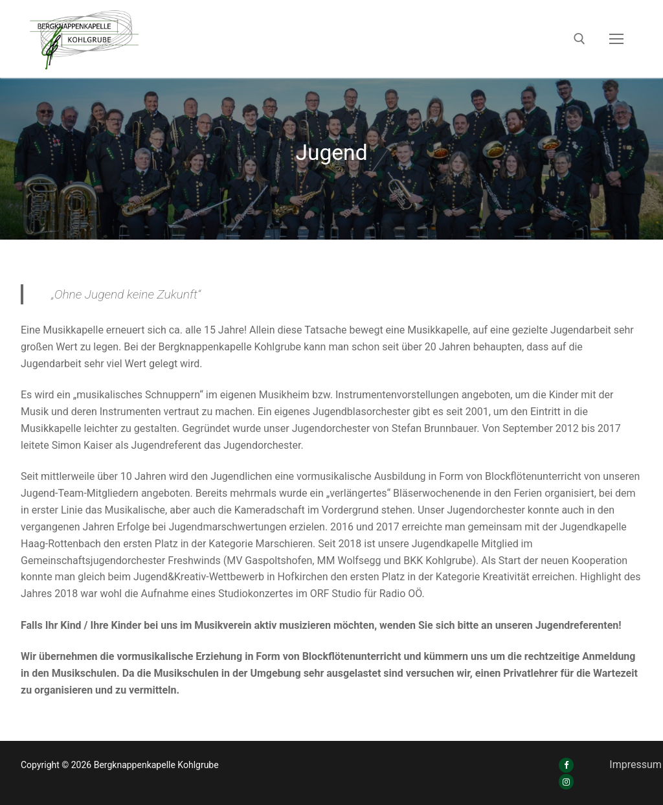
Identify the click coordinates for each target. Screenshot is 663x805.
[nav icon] (616, 38)
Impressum (635, 764)
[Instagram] (566, 781)
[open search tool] (579, 39)
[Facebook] (566, 765)
